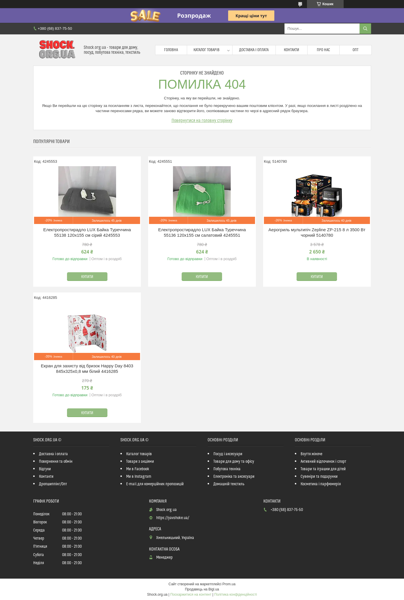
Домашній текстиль (228, 484)
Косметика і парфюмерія (320, 484)
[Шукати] (365, 28)
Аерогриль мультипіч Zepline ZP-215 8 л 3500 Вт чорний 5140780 (317, 232)
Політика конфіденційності (235, 594)
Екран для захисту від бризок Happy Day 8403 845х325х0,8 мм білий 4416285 (87, 368)
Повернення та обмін (55, 461)
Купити (87, 277)
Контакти (291, 50)
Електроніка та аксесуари (233, 476)
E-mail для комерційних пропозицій (155, 484)
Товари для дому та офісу (233, 461)
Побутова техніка (227, 469)
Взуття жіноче (311, 454)
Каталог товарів (206, 50)
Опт (355, 50)
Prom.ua (228, 584)
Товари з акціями (140, 461)
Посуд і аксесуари (227, 454)
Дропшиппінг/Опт (53, 484)
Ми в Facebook (137, 469)
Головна (171, 50)
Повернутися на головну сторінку (202, 120)
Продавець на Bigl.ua (202, 589)
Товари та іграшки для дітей (323, 469)
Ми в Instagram (138, 476)
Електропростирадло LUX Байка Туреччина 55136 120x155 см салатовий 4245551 (202, 232)
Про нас (323, 50)
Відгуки (45, 469)
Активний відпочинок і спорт (323, 461)
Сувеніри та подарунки (319, 476)
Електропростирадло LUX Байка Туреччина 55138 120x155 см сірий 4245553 (87, 232)
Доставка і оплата (254, 50)
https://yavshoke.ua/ (172, 518)
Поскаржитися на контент (190, 594)
